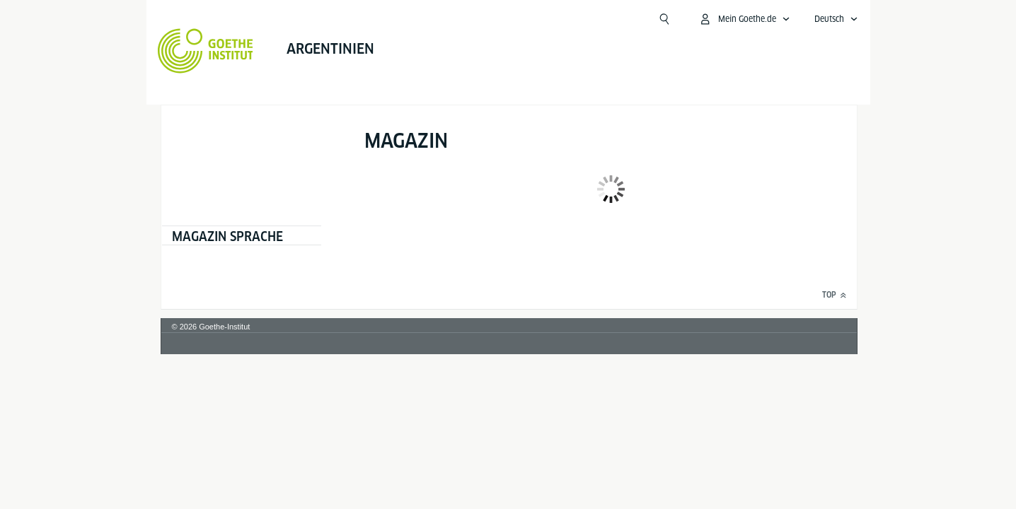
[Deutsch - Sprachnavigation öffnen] (915, 19)
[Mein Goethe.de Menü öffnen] (823, 19)
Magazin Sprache (226, 236)
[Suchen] (743, 19)
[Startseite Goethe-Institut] (125, 51)
